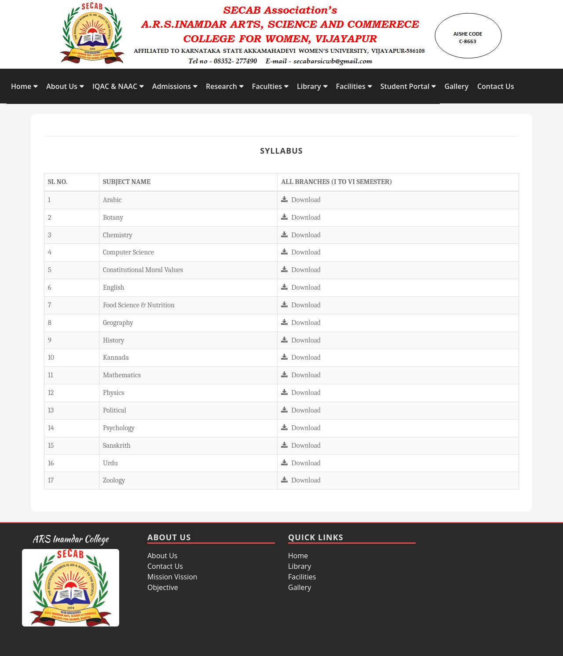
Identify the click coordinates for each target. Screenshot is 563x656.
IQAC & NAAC (114, 86)
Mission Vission (172, 577)
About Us (61, 86)
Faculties (267, 86)
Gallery (456, 86)
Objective (162, 587)
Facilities (351, 86)
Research (221, 86)
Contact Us (495, 86)
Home (21, 86)
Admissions (171, 86)
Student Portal (405, 86)
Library (309, 86)
